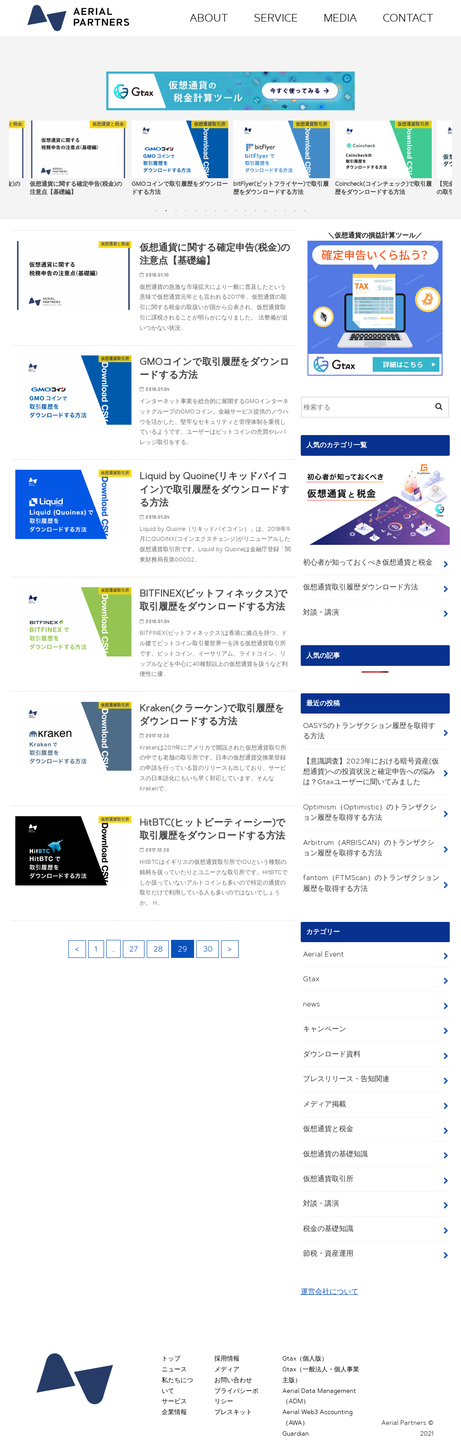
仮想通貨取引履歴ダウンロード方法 (357, 584)
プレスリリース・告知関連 (343, 1070)
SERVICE (276, 18)
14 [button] (284, 207)
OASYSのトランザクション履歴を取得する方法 (371, 727)
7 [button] (215, 207)
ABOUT (209, 18)
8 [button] (225, 207)
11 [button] (255, 207)
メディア (227, 1357)
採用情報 (227, 1346)
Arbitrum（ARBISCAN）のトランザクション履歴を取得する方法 (370, 842)
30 (208, 959)
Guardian (295, 1421)
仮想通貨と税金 (326, 1119)
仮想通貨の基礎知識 (333, 1144)
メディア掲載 (323, 1094)
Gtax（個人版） (305, 1346)
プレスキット (233, 1400)
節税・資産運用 (326, 1242)
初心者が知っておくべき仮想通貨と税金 (363, 560)
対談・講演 (319, 609)
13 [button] (275, 207)
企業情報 (174, 1400)
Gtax (310, 972)
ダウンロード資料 (330, 1045)
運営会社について (328, 1280)
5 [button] (195, 207)
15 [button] (294, 207)
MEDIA (340, 18)
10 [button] (245, 207)
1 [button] (156, 207)
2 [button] (166, 207)
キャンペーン (323, 1021)
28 (158, 959)
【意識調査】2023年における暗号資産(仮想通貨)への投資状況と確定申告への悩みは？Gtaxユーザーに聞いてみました (370, 767)
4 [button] (185, 207)
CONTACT (408, 18)
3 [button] (176, 207)
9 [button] (235, 207)
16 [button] (304, 207)
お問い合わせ (233, 1367)
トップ (171, 1346)
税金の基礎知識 (326, 1217)
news (310, 996)
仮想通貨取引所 (326, 1168)
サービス (174, 1389)
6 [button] (205, 207)
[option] (78, 155)
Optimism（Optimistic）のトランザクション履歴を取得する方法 (370, 807)
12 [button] (265, 207)
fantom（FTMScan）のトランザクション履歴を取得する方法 (369, 876)
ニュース (174, 1357)
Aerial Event (321, 947)
